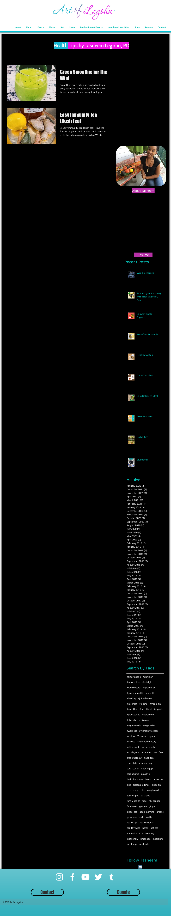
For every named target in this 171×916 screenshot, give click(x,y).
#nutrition (132, 709)
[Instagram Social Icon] (140, 867)
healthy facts (147, 822)
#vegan (145, 720)
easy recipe (139, 790)
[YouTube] (85, 877)
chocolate (132, 763)
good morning (146, 811)
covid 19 (145, 773)
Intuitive (131, 736)
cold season (133, 768)
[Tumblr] (111, 877)
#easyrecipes (133, 682)
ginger (152, 806)
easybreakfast (154, 790)
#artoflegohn (134, 676)
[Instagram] (59, 877)
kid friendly (132, 838)
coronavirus (133, 773)
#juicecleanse (145, 698)
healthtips (132, 822)
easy (129, 790)
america (131, 741)
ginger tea (132, 811)
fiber (144, 800)
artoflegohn (133, 752)
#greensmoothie (135, 693)
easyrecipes (133, 795)
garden (143, 806)
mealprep (132, 844)
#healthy (131, 698)
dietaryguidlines (141, 784)
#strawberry (133, 720)
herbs (145, 827)
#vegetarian (149, 725)
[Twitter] (98, 877)
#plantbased (133, 714)
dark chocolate (135, 779)
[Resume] (143, 255)
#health (150, 693)
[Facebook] (72, 877)
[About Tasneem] (143, 190)
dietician (156, 784)
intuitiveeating (146, 833)
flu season (155, 800)
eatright (145, 795)
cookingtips (147, 768)
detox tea (158, 779)
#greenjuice (149, 687)
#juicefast (132, 703)
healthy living (133, 827)
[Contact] (47, 892)
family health (133, 800)
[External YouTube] (143, 228)
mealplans (157, 838)
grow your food (135, 817)
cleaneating (145, 763)
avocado (146, 752)
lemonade (145, 838)
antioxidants (133, 747)
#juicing (143, 703)
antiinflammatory (146, 741)
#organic (158, 709)
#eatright (147, 682)
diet (129, 784)
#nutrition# (145, 709)
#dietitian (148, 676)
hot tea (154, 827)
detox (148, 779)
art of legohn (149, 747)
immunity (132, 833)
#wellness (132, 730)
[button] (29, 27)
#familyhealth (134, 687)
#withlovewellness (148, 730)
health (148, 817)
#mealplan (155, 703)
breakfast (158, 752)
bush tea (149, 757)
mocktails (144, 844)
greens (160, 811)
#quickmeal (148, 714)
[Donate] (123, 892)
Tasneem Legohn (146, 736)
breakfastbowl (134, 757)
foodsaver (132, 806)
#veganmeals (134, 725)
